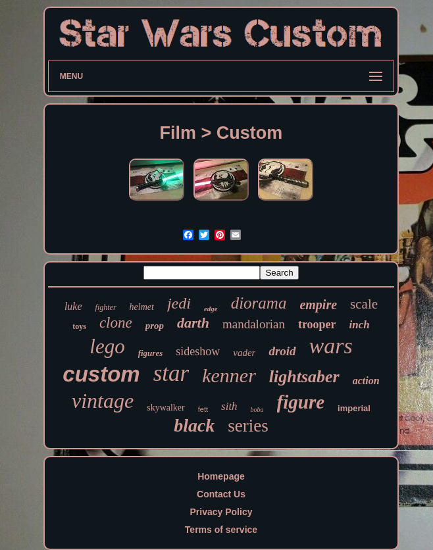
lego (106, 346)
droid (281, 351)
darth (193, 322)
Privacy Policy (221, 512)
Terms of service (221, 529)
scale (364, 304)
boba (257, 409)
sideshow (198, 351)
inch (359, 324)
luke (73, 306)
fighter (105, 307)
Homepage (221, 476)
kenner (229, 375)
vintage (103, 401)
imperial (354, 408)
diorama (259, 303)
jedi (179, 303)
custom (101, 374)
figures (150, 353)
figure (301, 402)
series (248, 426)
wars (331, 346)
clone (115, 322)
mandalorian (253, 324)
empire (318, 304)
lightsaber (304, 376)
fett (203, 409)
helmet (142, 307)
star (171, 373)
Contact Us (221, 494)
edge (211, 308)
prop (154, 325)
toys (79, 326)
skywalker (166, 408)
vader (244, 352)
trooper (317, 324)
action (366, 380)
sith (229, 406)
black (194, 425)
